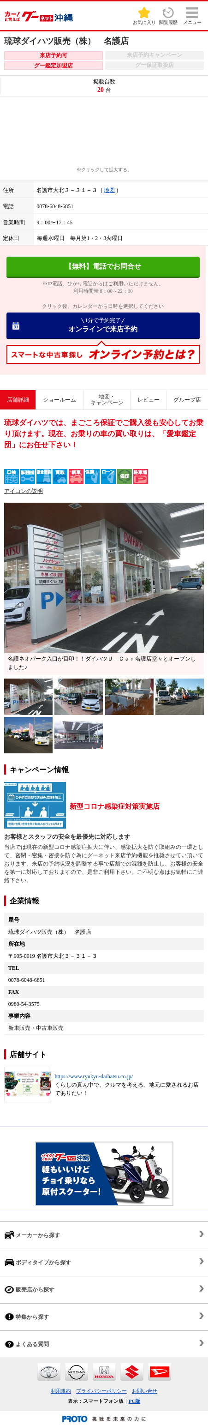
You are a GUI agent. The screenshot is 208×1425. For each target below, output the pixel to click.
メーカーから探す (32, 1235)
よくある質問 (27, 1344)
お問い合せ (144, 1391)
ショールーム (59, 400)
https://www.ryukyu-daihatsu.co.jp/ (94, 1076)
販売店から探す (29, 1289)
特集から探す (27, 1317)
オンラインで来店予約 (103, 325)
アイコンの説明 (23, 491)
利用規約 (61, 1391)
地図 (109, 190)
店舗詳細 (18, 400)
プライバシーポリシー (101, 1391)
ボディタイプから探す (38, 1262)
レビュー (148, 400)
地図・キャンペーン (107, 399)
